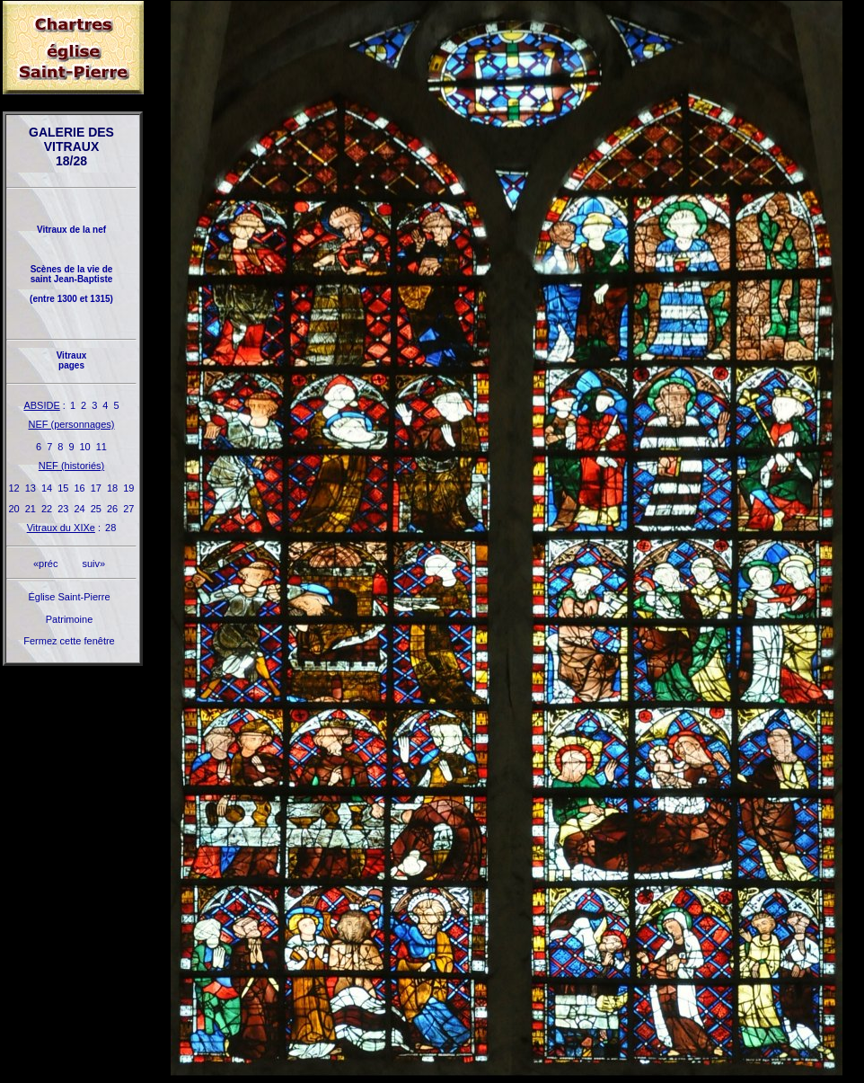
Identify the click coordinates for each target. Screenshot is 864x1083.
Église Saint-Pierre (69, 596)
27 (128, 508)
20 (14, 508)
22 (46, 508)
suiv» (93, 563)
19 (128, 488)
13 (30, 488)
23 (62, 508)
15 (62, 488)
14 (46, 488)
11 (101, 446)
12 (14, 488)
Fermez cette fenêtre (69, 640)
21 (30, 508)
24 (80, 508)
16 (80, 488)
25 (96, 508)
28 (110, 527)
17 (96, 488)
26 (112, 508)
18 (112, 488)
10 (85, 446)
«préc (45, 563)
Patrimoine (69, 619)
